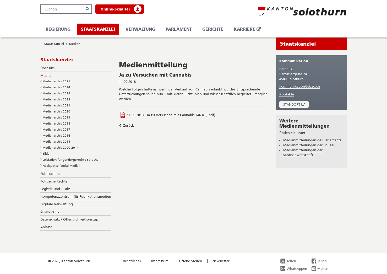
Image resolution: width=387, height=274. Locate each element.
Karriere (249, 30)
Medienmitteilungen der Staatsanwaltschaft (303, 152)
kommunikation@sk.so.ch (299, 86)
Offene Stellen (190, 261)
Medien (74, 44)
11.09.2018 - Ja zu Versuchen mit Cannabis (160, 115)
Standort (296, 105)
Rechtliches (132, 261)
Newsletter (221, 261)
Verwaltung (140, 29)
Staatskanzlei (98, 29)
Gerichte (212, 29)
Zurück (126, 125)
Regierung (58, 29)
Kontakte (286, 94)
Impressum (159, 261)
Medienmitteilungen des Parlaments (312, 140)
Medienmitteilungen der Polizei (308, 145)
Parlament (179, 29)
